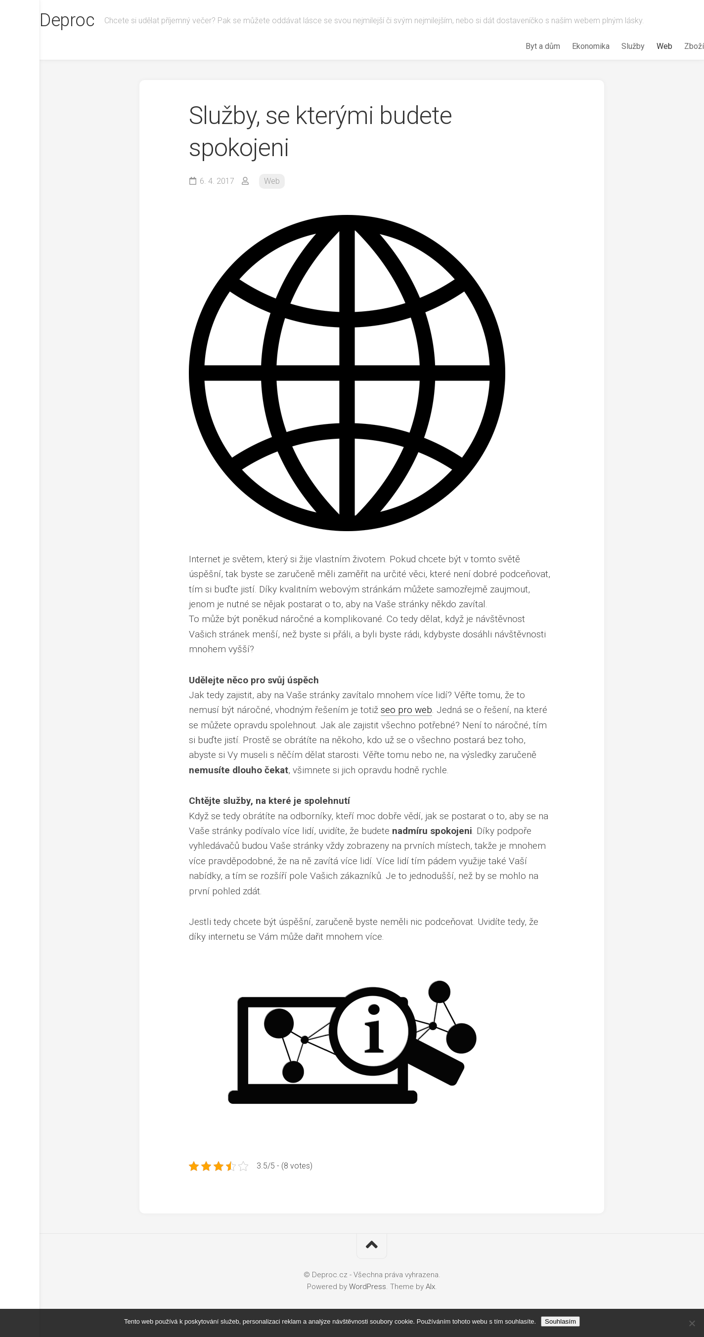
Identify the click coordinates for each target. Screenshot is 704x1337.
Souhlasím (560, 1321)
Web (645, 46)
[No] (692, 1323)
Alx (430, 1286)
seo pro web (406, 709)
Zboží (674, 46)
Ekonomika (571, 46)
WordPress (367, 1286)
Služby (613, 46)
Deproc (86, 20)
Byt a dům (523, 46)
